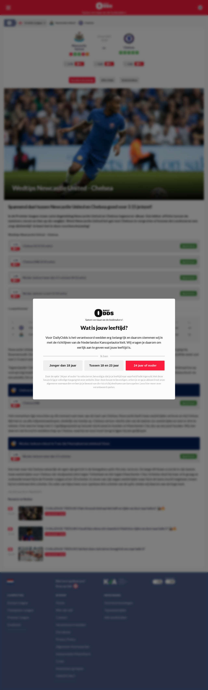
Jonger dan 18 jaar (62, 365)
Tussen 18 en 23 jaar (104, 365)
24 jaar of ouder (145, 365)
